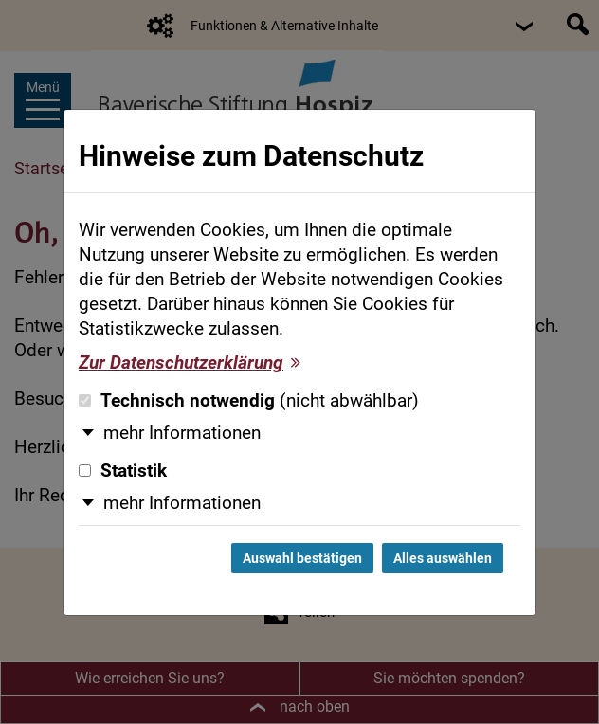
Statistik (123, 471)
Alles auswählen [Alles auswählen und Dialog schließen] (442, 558)
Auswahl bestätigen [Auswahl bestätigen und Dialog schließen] (302, 558)
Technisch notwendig (249, 400)
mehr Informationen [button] (182, 433)
